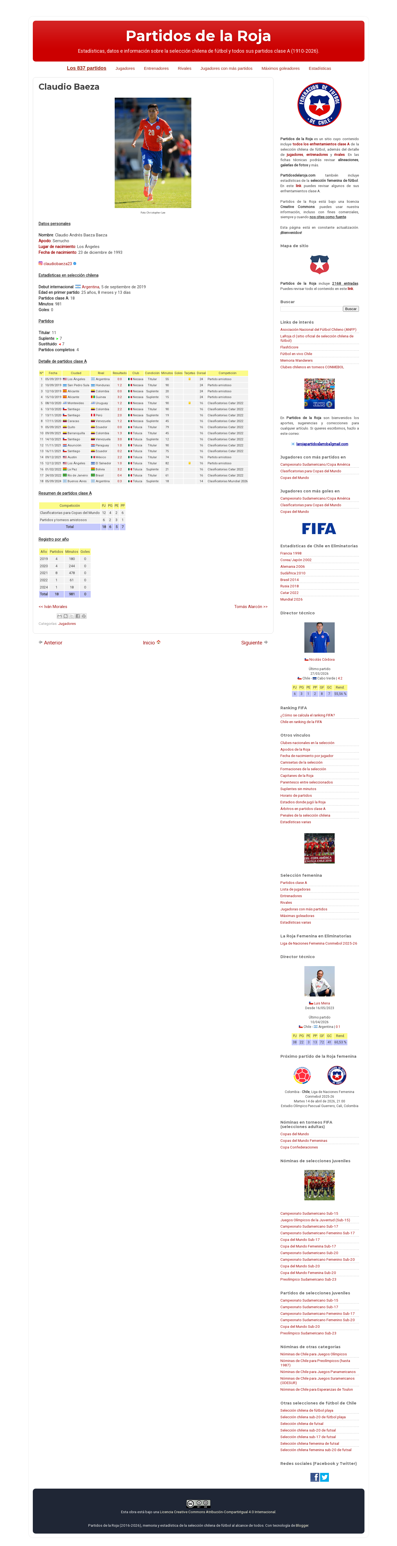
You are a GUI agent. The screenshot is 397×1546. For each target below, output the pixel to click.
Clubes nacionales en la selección (307, 742)
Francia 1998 (291, 553)
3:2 (119, 397)
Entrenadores (156, 68)
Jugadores (125, 68)
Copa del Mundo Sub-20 (300, 1266)
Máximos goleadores (281, 68)
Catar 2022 (289, 592)
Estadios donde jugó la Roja (303, 802)
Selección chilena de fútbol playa (306, 1410)
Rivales (184, 68)
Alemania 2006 (292, 566)
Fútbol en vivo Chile (296, 353)
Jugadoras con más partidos (303, 909)
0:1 (338, 1027)
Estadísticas (320, 68)
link (298, 185)
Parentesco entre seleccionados (306, 782)
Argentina (90, 286)
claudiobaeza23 (58, 263)
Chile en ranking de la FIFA (301, 721)
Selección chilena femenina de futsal (309, 1443)
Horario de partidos (296, 795)
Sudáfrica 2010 (292, 573)
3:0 (119, 439)
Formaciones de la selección (303, 769)
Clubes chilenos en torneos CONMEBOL (312, 367)
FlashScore (289, 347)
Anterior (50, 642)
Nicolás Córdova (322, 660)
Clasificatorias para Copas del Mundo (310, 471)
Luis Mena (322, 1003)
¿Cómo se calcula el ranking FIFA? (307, 715)
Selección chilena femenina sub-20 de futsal (316, 1450)
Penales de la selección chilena (305, 815)
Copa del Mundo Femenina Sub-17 (308, 1246)
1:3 (119, 433)
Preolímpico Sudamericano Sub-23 (308, 1279)
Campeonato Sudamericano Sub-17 (309, 1226)
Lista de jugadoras (295, 889)
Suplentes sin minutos (298, 789)
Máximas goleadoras (297, 915)
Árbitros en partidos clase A (303, 808)
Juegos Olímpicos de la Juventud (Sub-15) (315, 1220)
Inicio (152, 642)
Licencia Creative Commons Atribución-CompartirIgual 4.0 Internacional (217, 1512)
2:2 (119, 409)
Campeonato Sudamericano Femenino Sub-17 (317, 1233)
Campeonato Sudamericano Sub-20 (309, 1253)
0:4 (119, 475)
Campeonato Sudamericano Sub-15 (309, 1213)
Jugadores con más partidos (226, 68)
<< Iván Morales (53, 606)
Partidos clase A (293, 882)
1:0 (119, 445)
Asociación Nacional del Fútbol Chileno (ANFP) (318, 329)
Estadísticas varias (295, 822)
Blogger (302, 1525)
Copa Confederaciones (299, 1147)
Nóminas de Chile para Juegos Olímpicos (313, 1354)
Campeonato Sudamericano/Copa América (315, 464)
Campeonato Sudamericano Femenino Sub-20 (317, 1259)
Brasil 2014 (289, 579)
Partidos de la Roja (198, 36)
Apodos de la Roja (295, 749)
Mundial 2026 (291, 599)
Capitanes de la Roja (296, 775)
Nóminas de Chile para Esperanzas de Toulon (316, 1389)
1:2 (119, 385)
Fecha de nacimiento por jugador (306, 755)
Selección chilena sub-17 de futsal (308, 1437)
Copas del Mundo (294, 477)
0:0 (119, 379)
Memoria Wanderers (296, 360)
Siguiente (254, 642)
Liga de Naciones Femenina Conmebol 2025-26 (318, 943)
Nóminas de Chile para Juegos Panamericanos (318, 1371)
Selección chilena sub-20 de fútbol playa (313, 1417)
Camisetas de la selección (301, 762)
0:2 (119, 451)
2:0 (119, 415)
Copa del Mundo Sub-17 (300, 1239)
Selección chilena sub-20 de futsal (308, 1430)
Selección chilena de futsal (301, 1423)
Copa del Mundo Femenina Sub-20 (308, 1272)
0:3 (119, 481)
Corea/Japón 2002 (296, 560)
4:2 (340, 678)
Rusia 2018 (289, 586)
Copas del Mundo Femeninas (303, 1140)
